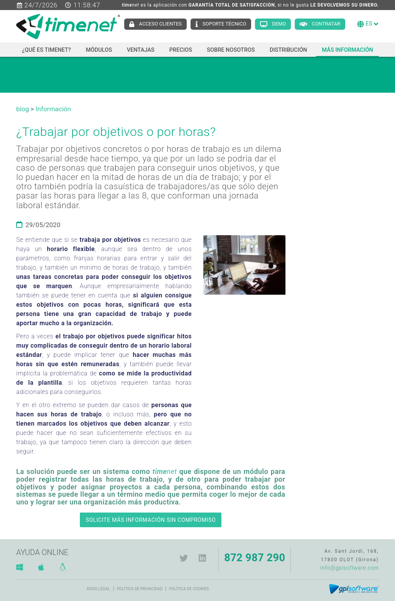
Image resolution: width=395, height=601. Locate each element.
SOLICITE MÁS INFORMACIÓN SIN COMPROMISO (151, 520)
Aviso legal (98, 589)
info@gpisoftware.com (349, 568)
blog (22, 109)
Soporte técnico (224, 24)
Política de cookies (189, 589)
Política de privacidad (140, 589)
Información (53, 109)
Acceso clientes (160, 24)
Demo (279, 24)
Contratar (326, 24)
